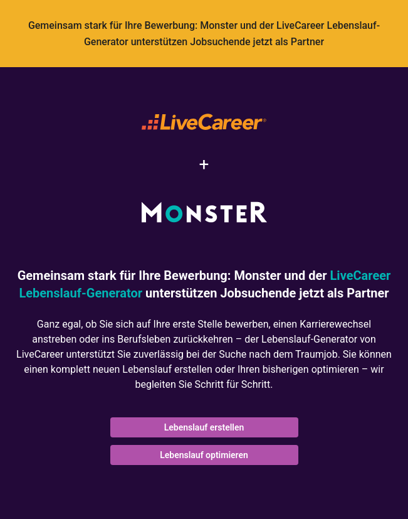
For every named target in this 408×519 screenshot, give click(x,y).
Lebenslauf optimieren (204, 455)
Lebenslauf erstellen (204, 427)
